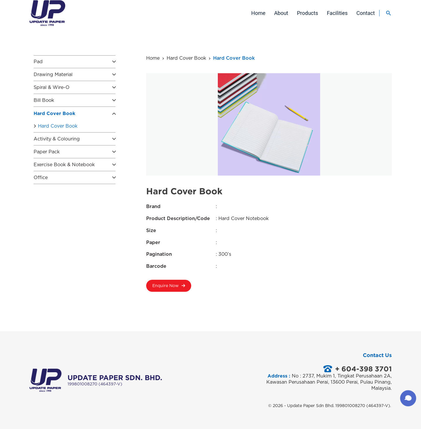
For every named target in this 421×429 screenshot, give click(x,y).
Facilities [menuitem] (337, 13)
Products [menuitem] (307, 13)
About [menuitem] (281, 13)
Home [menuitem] (258, 13)
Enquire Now (168, 288)
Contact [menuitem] (365, 13)
